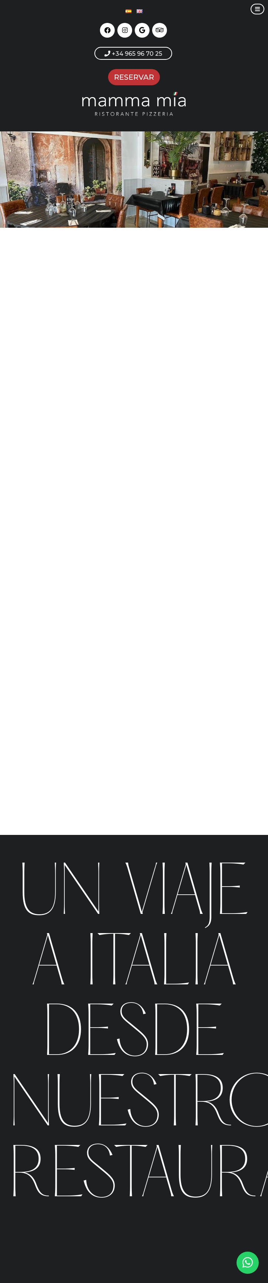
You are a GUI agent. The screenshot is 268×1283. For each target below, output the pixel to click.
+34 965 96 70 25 (133, 53)
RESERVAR (134, 77)
